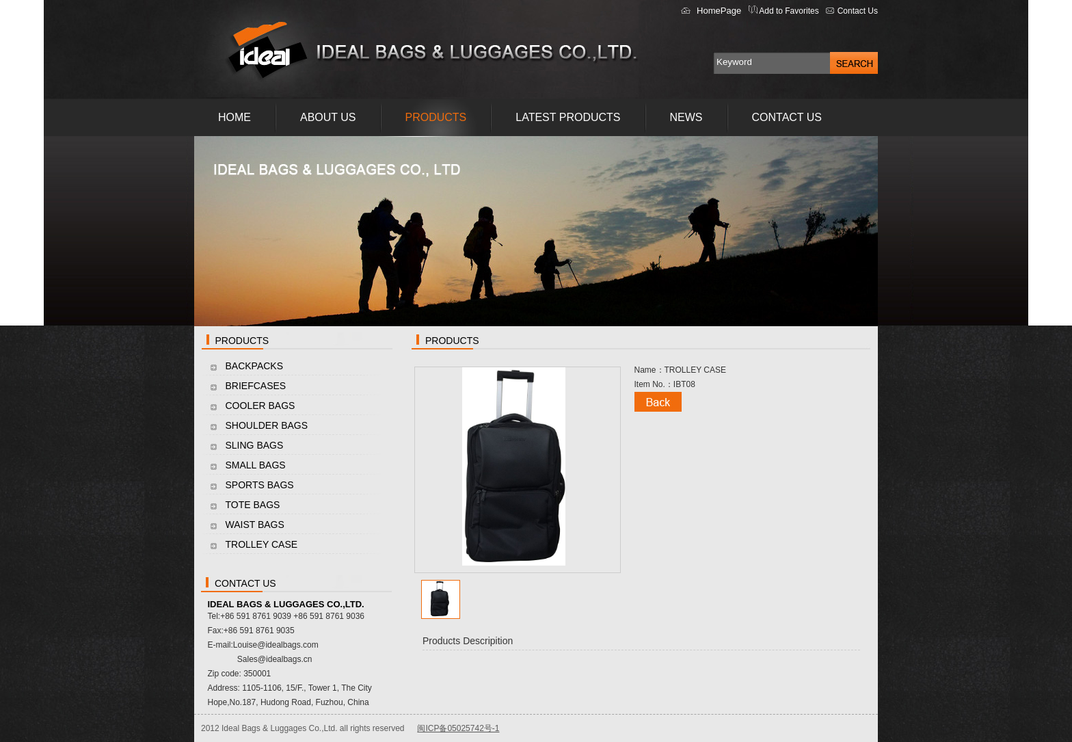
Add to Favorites (788, 11)
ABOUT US (328, 117)
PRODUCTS (436, 117)
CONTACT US (787, 117)
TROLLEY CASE (262, 544)
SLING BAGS (255, 445)
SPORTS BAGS (260, 484)
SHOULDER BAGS (267, 425)
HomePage (719, 10)
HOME (234, 117)
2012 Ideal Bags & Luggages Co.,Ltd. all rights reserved (303, 728)
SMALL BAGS (256, 465)
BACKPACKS (255, 365)
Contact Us (858, 11)
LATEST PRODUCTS (567, 117)
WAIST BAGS (255, 524)
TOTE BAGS (253, 504)
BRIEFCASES (256, 385)
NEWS (686, 117)
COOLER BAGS (260, 405)
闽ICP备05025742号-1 (458, 728)
